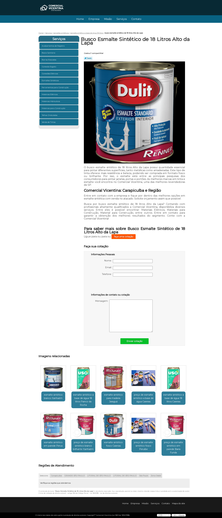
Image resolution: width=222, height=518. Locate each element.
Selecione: (44, 475)
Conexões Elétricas (50, 73)
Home (80, 19)
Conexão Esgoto (49, 66)
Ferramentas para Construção (55, 87)
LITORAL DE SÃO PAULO (99, 475)
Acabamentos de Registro (53, 46)
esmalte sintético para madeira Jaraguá (113, 398)
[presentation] (110, 286)
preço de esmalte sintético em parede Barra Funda (173, 447)
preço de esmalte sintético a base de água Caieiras (143, 398)
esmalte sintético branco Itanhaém (53, 396)
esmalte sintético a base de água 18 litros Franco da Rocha (83, 399)
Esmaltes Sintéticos (50, 80)
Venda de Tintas (49, 122)
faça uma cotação (123, 236)
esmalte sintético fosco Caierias (113, 444)
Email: (129, 268)
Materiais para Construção (54, 108)
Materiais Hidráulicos (51, 101)
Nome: (128, 261)
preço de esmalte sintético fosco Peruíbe (143, 446)
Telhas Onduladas (50, 115)
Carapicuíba (56, 475)
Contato (136, 19)
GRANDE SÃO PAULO (74, 475)
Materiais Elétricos (50, 94)
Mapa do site (178, 503)
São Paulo (143, 475)
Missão (108, 19)
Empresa (93, 19)
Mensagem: (124, 316)
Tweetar (88, 58)
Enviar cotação (134, 341)
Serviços (122, 19)
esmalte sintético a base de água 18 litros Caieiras (173, 398)
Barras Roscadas (49, 60)
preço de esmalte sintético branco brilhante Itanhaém (83, 446)
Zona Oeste (156, 475)
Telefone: (127, 274)
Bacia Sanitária (49, 53)
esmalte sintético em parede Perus (53, 444)
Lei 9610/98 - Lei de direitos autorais (103, 493)
